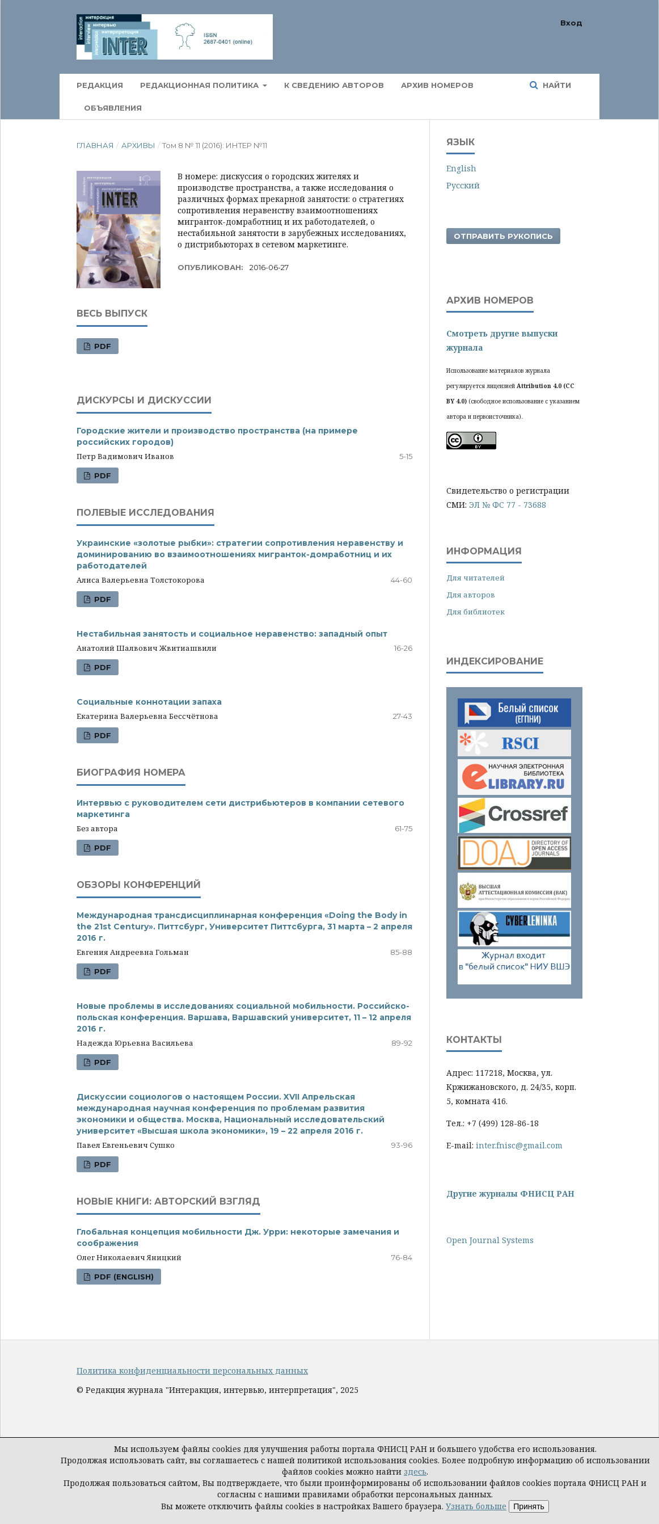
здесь (415, 1471)
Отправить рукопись (503, 236)
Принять (528, 1506)
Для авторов (470, 595)
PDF (101, 346)
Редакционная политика (200, 85)
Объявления (113, 107)
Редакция (100, 85)
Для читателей (475, 577)
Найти (555, 85)
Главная (95, 145)
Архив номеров (437, 85)
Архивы (138, 145)
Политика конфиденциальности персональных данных (192, 1370)
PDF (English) (123, 1276)
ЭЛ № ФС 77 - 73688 (507, 504)
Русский (463, 185)
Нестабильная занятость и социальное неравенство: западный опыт (232, 634)
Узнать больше (476, 1506)
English (461, 168)
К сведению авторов (334, 85)
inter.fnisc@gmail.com (519, 1145)
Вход (571, 22)
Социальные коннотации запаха (149, 702)
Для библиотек (475, 612)
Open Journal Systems (490, 1240)
